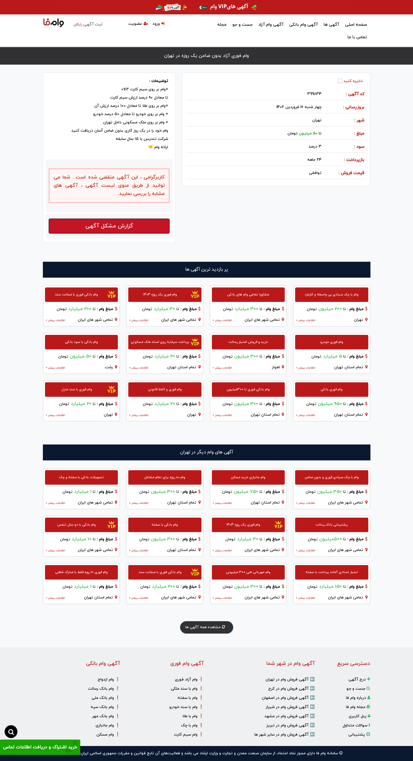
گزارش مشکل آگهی (109, 226)
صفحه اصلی (356, 25)
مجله (222, 25)
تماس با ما (357, 37)
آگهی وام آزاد (270, 25)
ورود (158, 24)
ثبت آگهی (88, 24)
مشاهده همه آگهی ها (206, 627)
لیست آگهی (98, 185)
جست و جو (242, 25)
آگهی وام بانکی (303, 25)
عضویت (138, 24)
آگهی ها (331, 25)
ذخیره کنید (350, 81)
